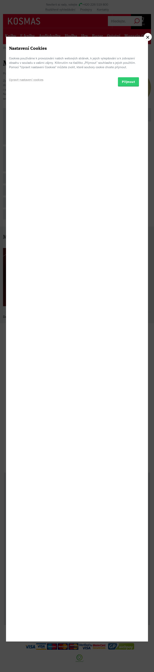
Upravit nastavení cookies (26, 356)
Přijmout (128, 358)
